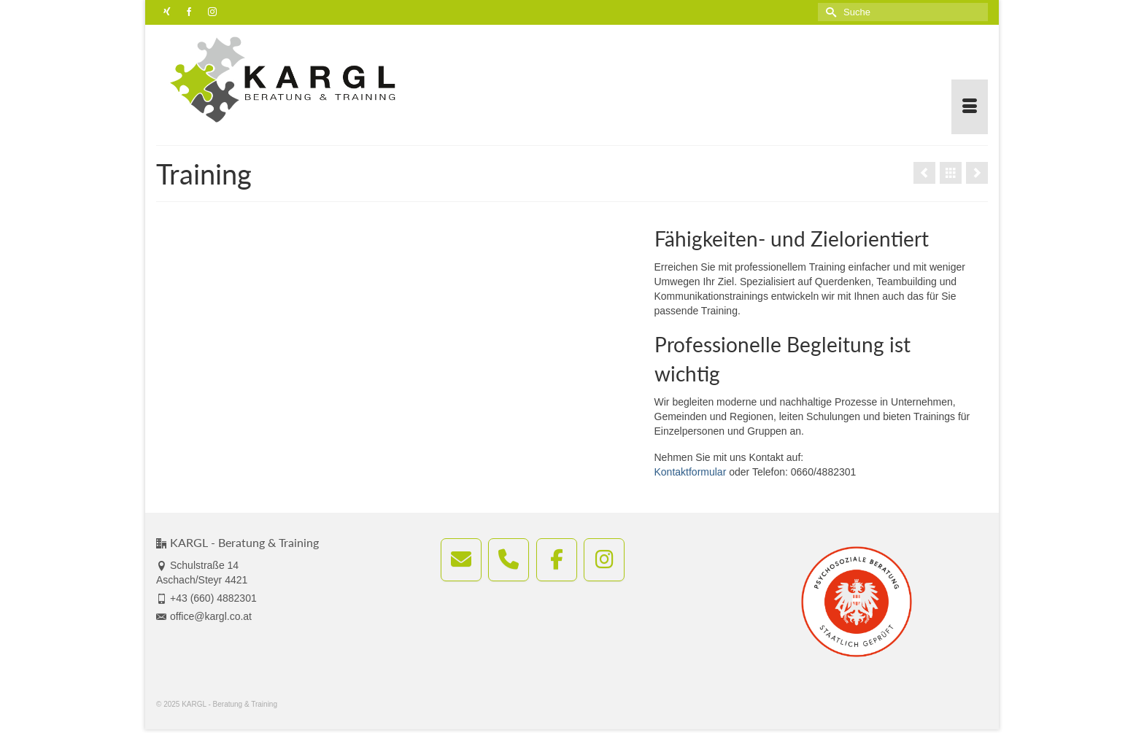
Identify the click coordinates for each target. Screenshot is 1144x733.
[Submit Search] (829, 12)
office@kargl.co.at (204, 616)
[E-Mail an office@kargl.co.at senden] (461, 559)
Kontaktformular (690, 472)
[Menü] (969, 106)
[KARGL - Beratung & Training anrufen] (508, 559)
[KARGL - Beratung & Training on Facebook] (556, 559)
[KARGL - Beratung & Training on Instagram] (604, 559)
